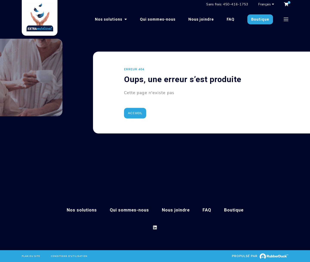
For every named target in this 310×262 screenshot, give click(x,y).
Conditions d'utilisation (69, 256)
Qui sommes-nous (157, 19)
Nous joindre (201, 19)
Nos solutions (109, 19)
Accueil (136, 113)
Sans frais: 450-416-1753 (227, 4)
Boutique (260, 19)
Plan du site (31, 256)
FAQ (230, 19)
